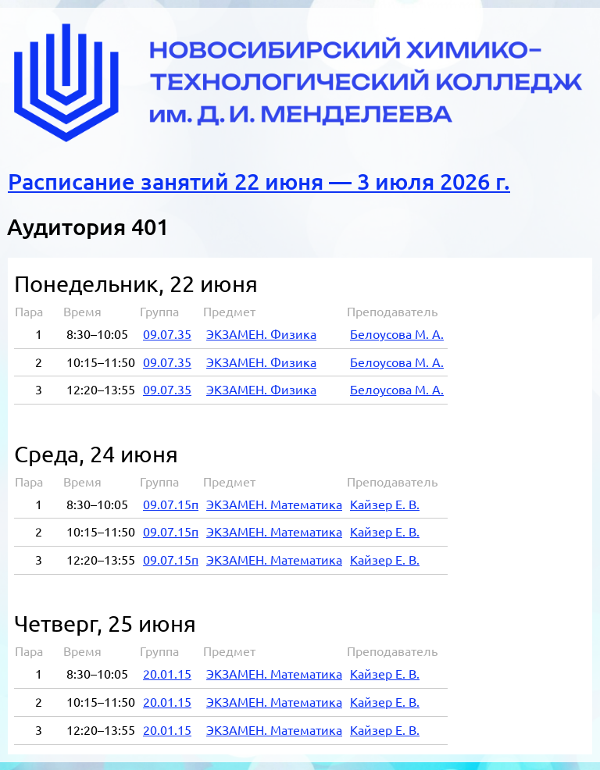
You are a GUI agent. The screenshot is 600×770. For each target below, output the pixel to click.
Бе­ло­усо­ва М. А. (397, 334)
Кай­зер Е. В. (385, 504)
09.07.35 (167, 334)
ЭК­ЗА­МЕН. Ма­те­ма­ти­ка (274, 504)
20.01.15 (167, 674)
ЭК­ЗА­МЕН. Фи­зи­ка (261, 334)
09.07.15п (170, 504)
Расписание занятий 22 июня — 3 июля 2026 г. (259, 181)
